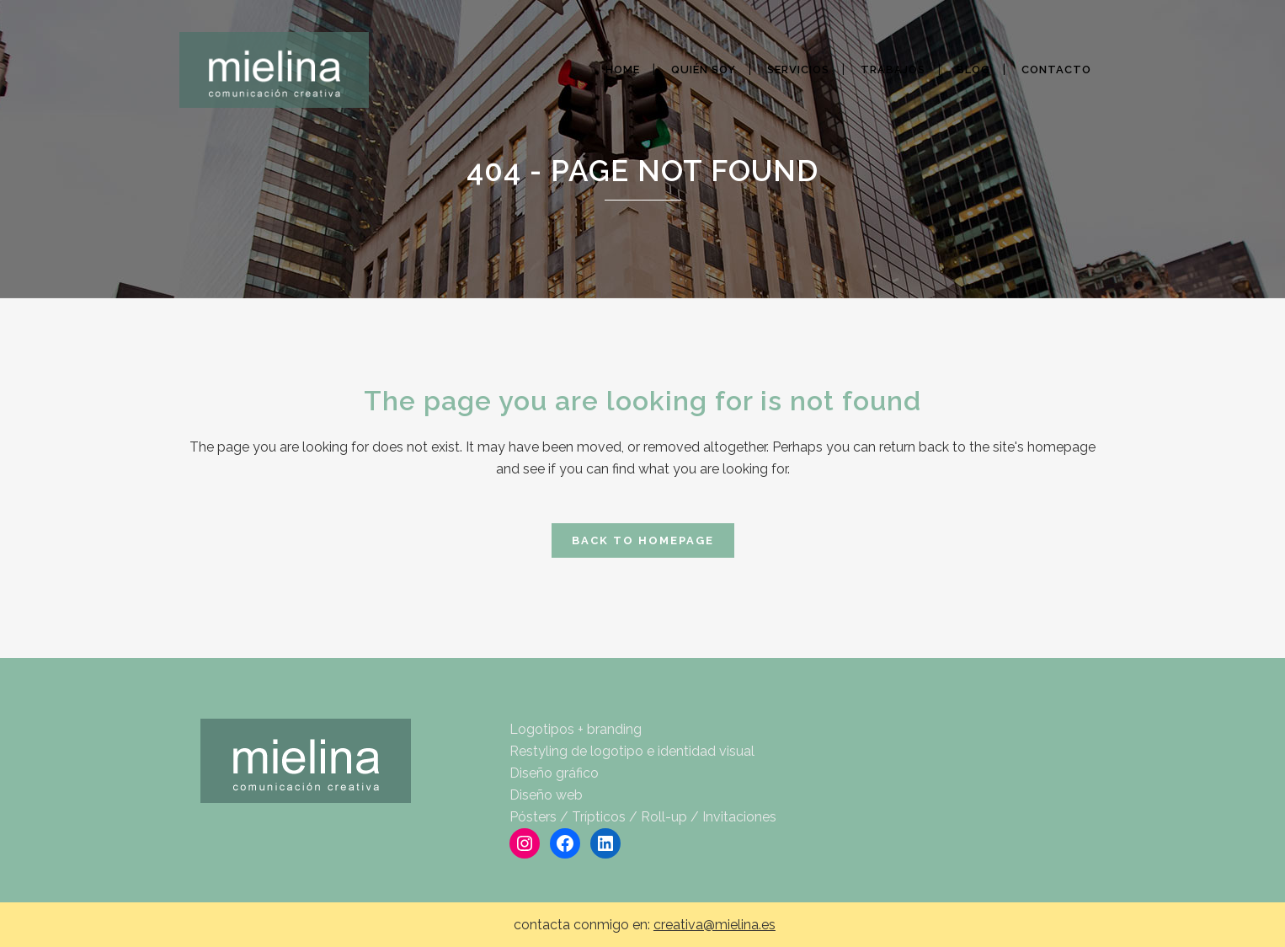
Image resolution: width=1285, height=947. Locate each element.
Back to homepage (643, 540)
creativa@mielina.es (714, 925)
